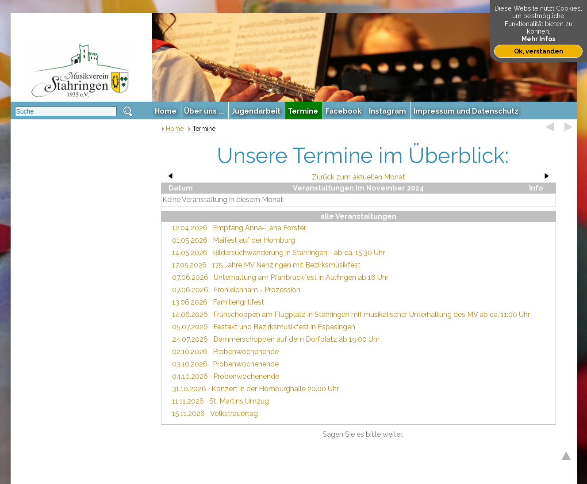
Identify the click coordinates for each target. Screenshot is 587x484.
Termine (203, 128)
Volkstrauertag (234, 413)
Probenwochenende (246, 351)
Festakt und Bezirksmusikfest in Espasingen (284, 327)
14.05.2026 (189, 252)
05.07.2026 (190, 327)
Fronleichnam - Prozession (257, 290)
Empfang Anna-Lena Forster (259, 228)
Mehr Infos (538, 38)
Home (175, 128)
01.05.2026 (189, 240)
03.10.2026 (189, 364)
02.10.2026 (189, 351)
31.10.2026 (189, 389)
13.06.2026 (189, 302)
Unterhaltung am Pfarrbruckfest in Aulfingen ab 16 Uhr (301, 277)
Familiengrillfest (238, 302)
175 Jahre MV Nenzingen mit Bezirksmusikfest (286, 265)
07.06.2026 (190, 277)
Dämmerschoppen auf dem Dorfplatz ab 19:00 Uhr (296, 339)
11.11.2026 (188, 401)
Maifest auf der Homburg (254, 240)
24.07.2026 (190, 339)
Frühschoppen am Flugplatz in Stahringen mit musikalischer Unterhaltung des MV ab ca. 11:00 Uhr (371, 314)
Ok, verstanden (538, 51)
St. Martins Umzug (239, 401)
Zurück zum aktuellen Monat (358, 177)
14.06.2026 (190, 314)
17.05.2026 (189, 265)
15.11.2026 (188, 413)
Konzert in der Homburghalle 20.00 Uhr (275, 389)
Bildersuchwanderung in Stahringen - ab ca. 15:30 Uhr (299, 252)
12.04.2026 (189, 228)
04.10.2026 (190, 376)
